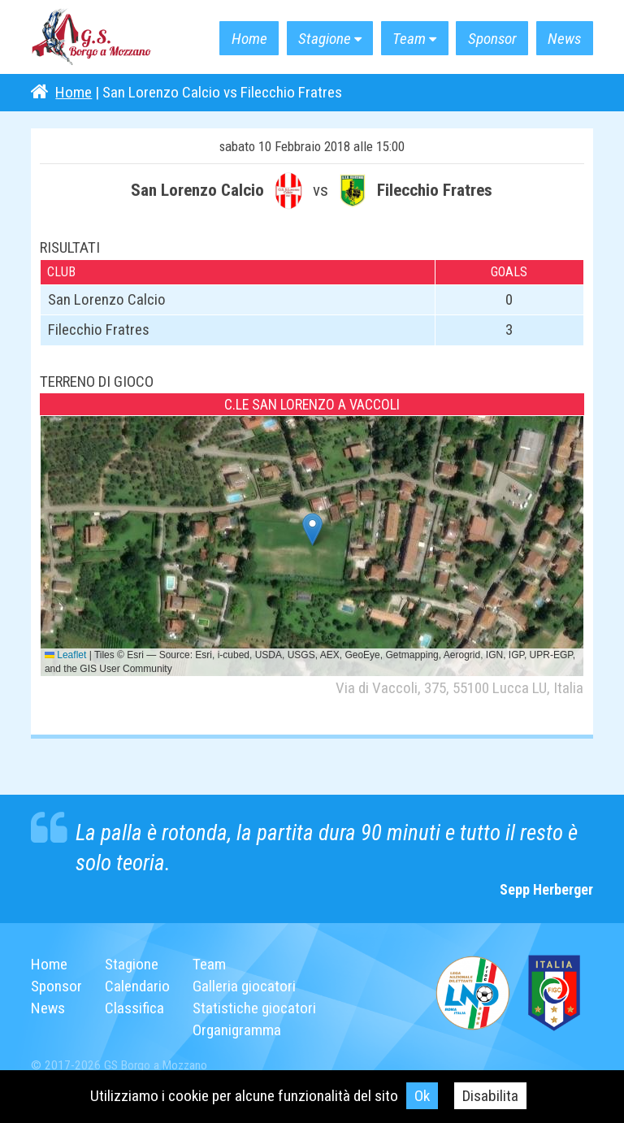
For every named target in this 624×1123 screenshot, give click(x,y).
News (564, 38)
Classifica (134, 1008)
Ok (422, 1095)
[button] (312, 529)
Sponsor (492, 38)
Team (409, 38)
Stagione (324, 38)
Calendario (137, 986)
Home (249, 38)
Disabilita (490, 1095)
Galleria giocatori (244, 986)
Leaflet (65, 655)
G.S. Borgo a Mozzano (92, 37)
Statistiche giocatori (254, 1008)
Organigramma (237, 1030)
